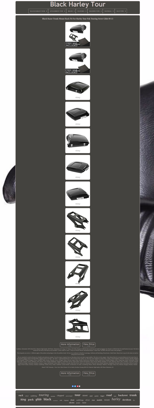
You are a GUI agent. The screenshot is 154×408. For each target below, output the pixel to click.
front (72, 400)
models (99, 400)
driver (88, 400)
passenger (69, 396)
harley (116, 399)
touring (44, 395)
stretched (53, 396)
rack (21, 395)
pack (31, 399)
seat (115, 396)
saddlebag (33, 396)
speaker (96, 396)
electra (71, 403)
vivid (61, 400)
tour (78, 395)
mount (107, 400)
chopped (60, 395)
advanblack (55, 400)
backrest (123, 395)
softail (91, 396)
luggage (66, 400)
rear (93, 400)
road (109, 395)
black (47, 399)
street (85, 395)
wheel (26, 396)
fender (78, 403)
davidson (126, 400)
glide (39, 399)
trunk (133, 395)
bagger (102, 396)
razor (84, 403)
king (23, 399)
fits (134, 400)
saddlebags (80, 400)
